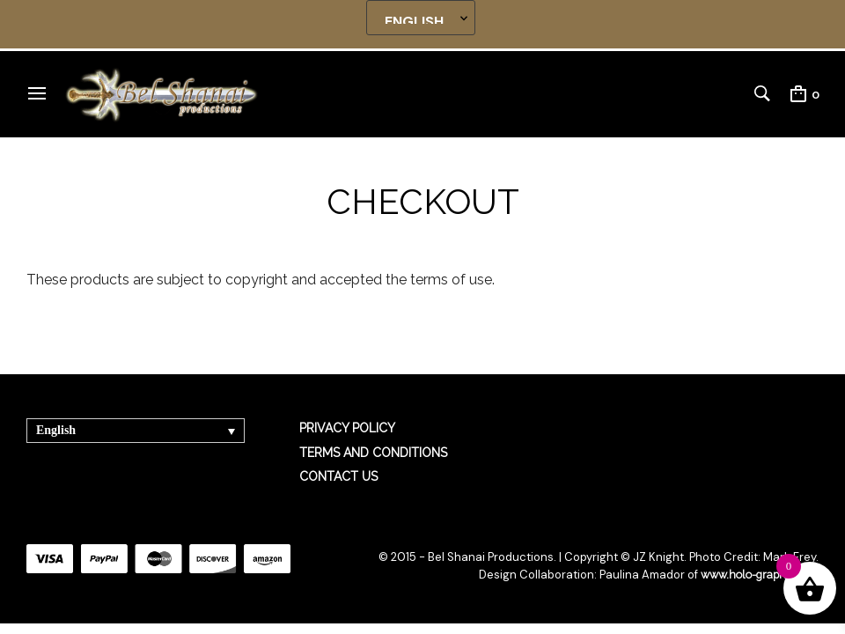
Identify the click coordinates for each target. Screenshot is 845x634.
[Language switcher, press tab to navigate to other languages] (135, 430)
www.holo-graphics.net (757, 574)
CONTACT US (338, 476)
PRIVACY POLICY (347, 428)
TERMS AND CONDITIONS (373, 453)
